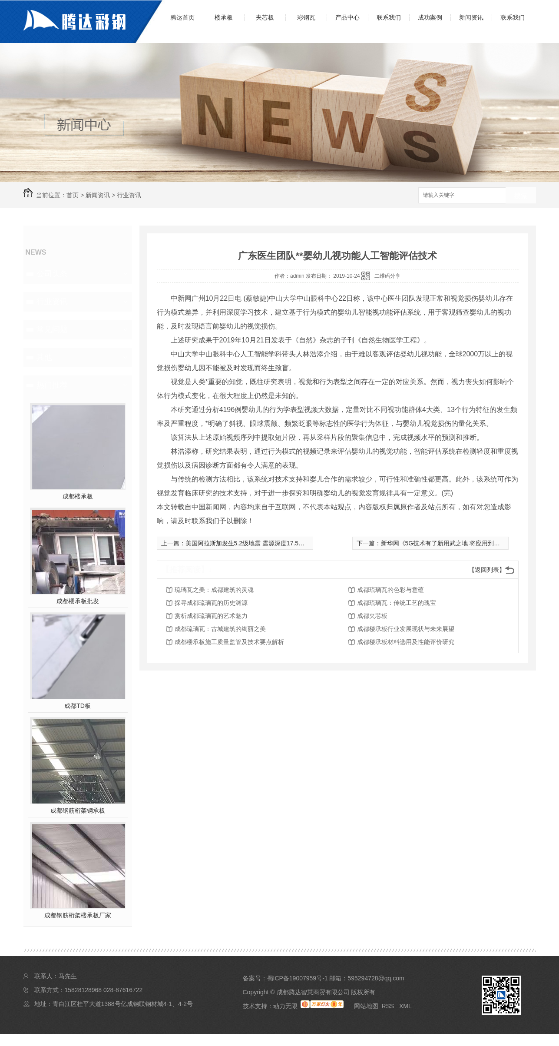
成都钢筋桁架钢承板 (77, 810)
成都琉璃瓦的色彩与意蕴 (390, 589)
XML (405, 1006)
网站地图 (366, 1006)
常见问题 (52, 329)
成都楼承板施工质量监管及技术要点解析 (229, 641)
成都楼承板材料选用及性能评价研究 (405, 641)
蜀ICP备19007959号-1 (297, 978)
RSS (388, 1006)
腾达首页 (182, 17)
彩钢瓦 (306, 17)
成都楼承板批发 (77, 601)
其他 (44, 357)
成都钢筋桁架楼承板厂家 (77, 915)
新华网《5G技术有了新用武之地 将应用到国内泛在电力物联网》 (468, 543)
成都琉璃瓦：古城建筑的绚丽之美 (220, 628)
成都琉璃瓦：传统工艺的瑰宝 (396, 602)
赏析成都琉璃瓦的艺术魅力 (211, 615)
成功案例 (430, 17)
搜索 (521, 195)
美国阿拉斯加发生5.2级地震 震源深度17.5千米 (248, 543)
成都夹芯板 (372, 615)
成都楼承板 (78, 496)
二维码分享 (387, 276)
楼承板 (224, 17)
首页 (72, 195)
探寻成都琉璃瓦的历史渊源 (211, 602)
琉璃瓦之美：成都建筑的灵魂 (214, 589)
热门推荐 (52, 385)
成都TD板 (77, 705)
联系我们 (389, 17)
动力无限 (285, 1006)
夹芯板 (265, 17)
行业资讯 (129, 195)
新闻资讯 (471, 17)
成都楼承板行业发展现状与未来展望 (405, 628)
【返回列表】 (487, 569)
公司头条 (52, 273)
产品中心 (347, 17)
